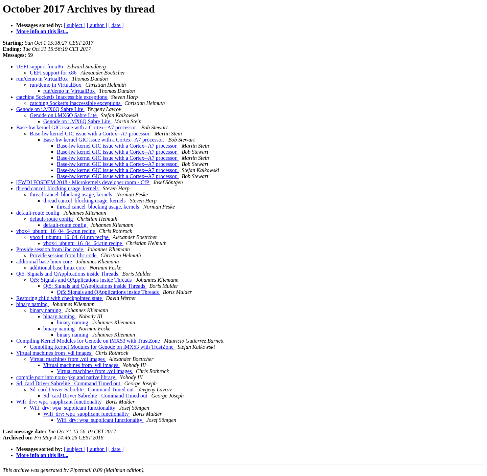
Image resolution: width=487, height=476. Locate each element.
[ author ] (97, 25)
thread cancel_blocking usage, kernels (58, 188)
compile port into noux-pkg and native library (66, 377)
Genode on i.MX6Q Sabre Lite (50, 109)
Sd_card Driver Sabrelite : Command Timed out (69, 383)
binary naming (32, 304)
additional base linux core (44, 261)
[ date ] (115, 25)
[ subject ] (75, 25)
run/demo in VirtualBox (42, 79)
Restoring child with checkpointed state (59, 298)
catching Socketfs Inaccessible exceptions (62, 97)
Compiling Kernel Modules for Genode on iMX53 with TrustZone (88, 341)
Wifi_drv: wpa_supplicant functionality (59, 402)
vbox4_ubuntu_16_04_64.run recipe (56, 231)
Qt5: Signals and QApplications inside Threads (67, 274)
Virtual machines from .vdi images (54, 353)
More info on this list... (42, 31)
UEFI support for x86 (40, 66)
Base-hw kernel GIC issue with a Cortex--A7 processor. (77, 127)
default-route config (38, 213)
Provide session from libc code (50, 249)
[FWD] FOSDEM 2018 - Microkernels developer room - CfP (83, 182)
